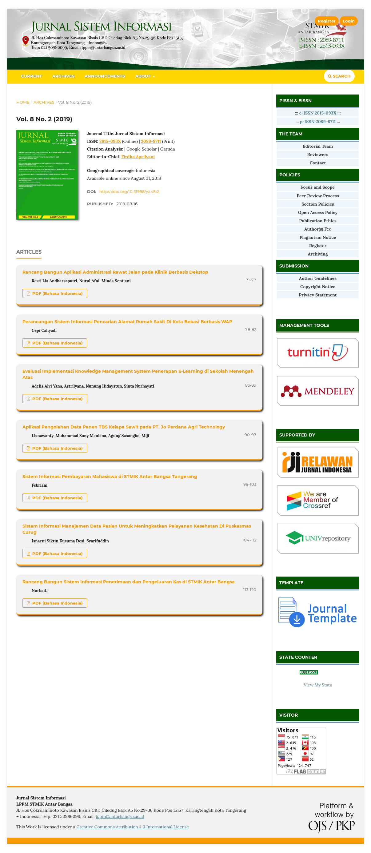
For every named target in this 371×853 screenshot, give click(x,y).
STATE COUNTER (298, 657)
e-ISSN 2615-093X (318, 113)
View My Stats (318, 685)
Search (339, 76)
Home (23, 102)
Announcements (105, 76)
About (143, 76)
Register (327, 20)
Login (349, 20)
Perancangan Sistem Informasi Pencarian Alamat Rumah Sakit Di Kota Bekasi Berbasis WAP (127, 321)
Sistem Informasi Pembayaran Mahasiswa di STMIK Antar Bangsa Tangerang (109, 476)
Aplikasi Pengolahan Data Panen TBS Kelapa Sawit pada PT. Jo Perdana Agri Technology (123, 427)
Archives (63, 76)
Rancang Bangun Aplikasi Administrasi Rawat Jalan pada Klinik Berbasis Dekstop (115, 272)
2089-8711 (151, 141)
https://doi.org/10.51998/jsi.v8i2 (129, 191)
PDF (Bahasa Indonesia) (57, 293)
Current (31, 76)
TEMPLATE (291, 582)
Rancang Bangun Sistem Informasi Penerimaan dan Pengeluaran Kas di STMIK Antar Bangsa (128, 582)
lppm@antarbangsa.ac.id (120, 816)
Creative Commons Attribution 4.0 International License (133, 827)
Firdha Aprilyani (138, 156)
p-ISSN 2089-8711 (318, 121)
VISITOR (288, 715)
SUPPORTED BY (297, 435)
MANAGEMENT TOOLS (304, 325)
